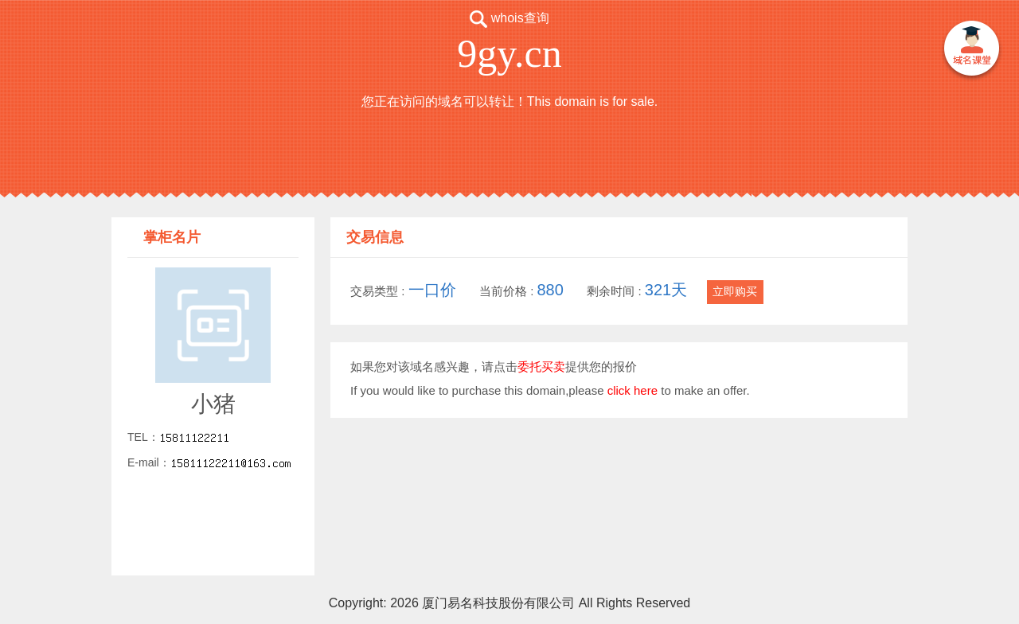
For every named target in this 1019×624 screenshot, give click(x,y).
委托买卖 (541, 366)
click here (632, 390)
